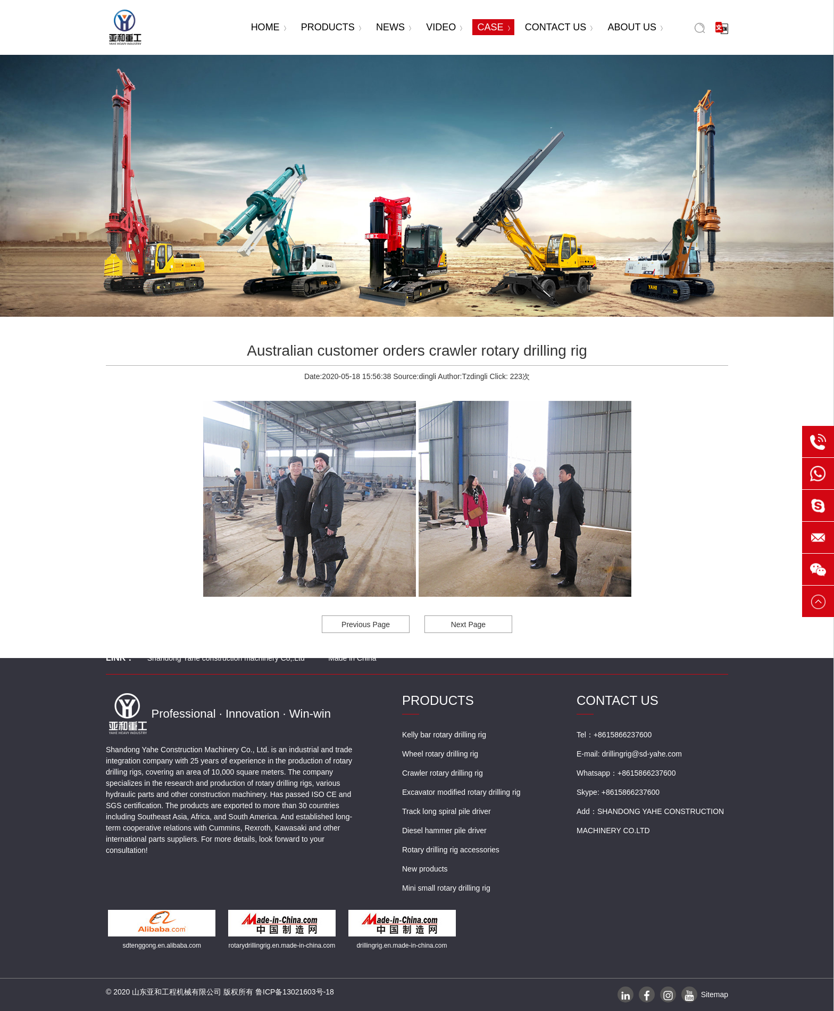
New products (425, 869)
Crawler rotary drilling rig (442, 773)
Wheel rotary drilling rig (440, 754)
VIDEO (444, 27)
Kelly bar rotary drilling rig (444, 734)
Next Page (468, 624)
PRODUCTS (331, 27)
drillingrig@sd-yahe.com (641, 754)
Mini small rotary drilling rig (446, 888)
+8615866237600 (646, 773)
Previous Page (365, 624)
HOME (268, 27)
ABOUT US (635, 27)
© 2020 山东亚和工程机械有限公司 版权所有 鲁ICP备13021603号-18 (220, 992)
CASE (494, 27)
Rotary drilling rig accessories (450, 849)
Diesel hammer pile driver (444, 830)
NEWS (393, 27)
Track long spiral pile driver (446, 811)
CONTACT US (559, 27)
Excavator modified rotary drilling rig (461, 792)
